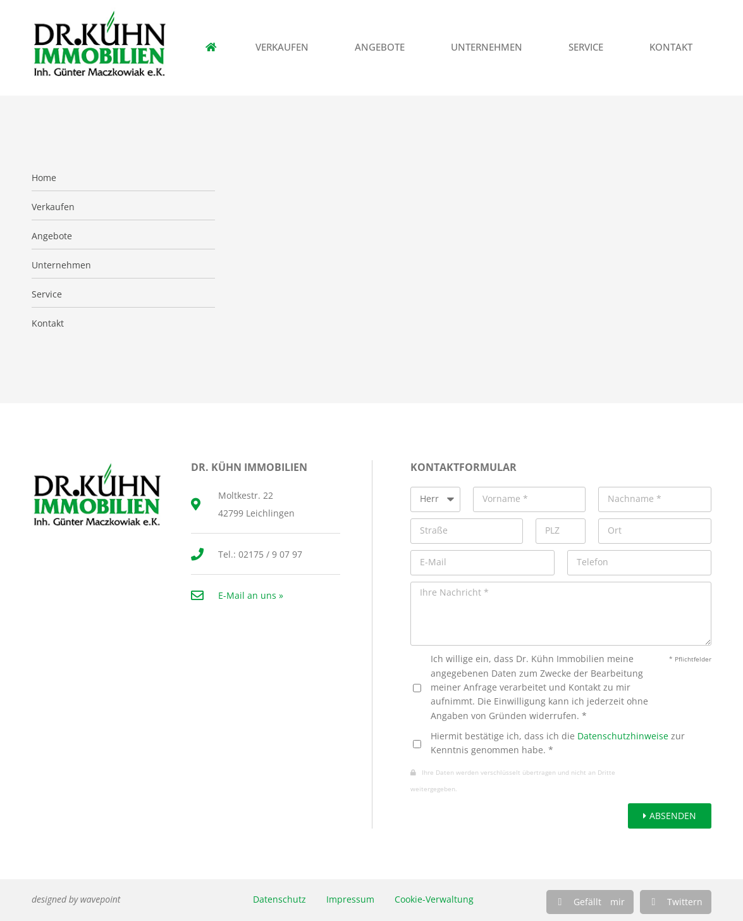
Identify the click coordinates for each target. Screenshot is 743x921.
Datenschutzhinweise (622, 736)
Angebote (383, 47)
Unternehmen (490, 47)
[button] (590, 902)
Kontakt (674, 47)
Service (589, 47)
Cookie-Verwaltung (434, 899)
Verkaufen (285, 47)
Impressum (350, 899)
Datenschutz (279, 899)
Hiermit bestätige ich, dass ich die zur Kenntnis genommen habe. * (558, 743)
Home (44, 178)
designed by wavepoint (76, 899)
